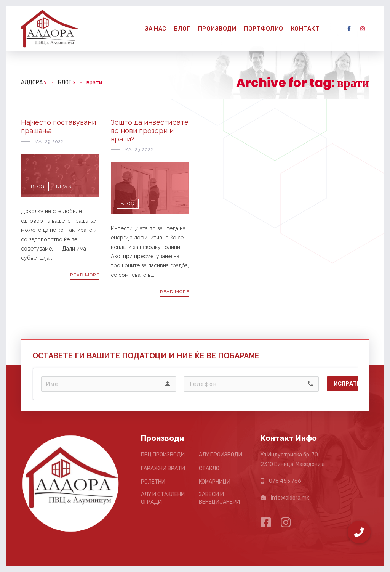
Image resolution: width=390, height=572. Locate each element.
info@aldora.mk (290, 498)
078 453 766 (285, 481)
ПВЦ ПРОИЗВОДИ (163, 454)
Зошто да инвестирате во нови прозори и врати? (150, 130)
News (63, 186)
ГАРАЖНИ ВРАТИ (163, 468)
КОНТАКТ (305, 28)
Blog (38, 186)
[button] (359, 532)
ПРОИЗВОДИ (217, 28)
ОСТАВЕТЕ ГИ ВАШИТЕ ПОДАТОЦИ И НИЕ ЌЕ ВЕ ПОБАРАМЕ (145, 355)
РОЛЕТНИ (153, 482)
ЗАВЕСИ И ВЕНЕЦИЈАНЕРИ (219, 498)
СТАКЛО (209, 468)
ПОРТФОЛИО (263, 28)
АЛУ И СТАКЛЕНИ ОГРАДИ (163, 498)
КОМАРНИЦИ (214, 482)
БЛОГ (182, 28)
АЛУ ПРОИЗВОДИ (220, 454)
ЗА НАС (155, 28)
